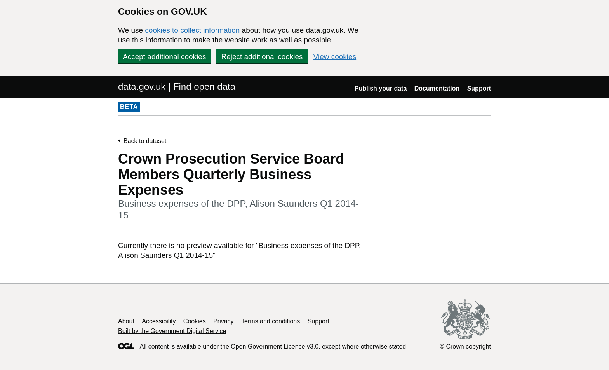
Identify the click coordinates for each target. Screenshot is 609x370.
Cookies (194, 321)
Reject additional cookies (262, 56)
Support (479, 88)
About (126, 321)
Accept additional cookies (164, 56)
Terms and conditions (270, 321)
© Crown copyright (465, 346)
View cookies (335, 56)
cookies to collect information (192, 30)
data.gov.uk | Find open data (176, 86)
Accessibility (159, 321)
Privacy (223, 321)
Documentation (436, 88)
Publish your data (381, 88)
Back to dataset (145, 141)
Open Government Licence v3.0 (274, 346)
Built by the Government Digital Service (172, 331)
